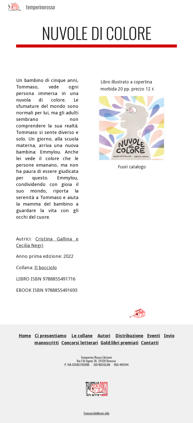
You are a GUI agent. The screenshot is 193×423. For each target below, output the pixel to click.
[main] (96, 42)
